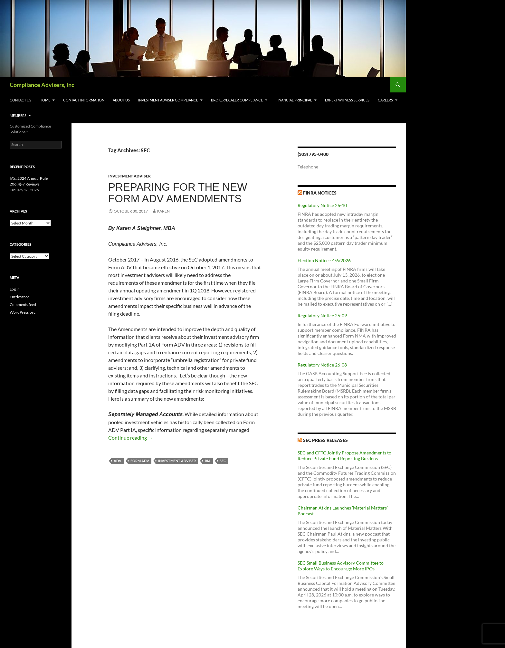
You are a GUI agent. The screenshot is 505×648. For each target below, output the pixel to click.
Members (18, 115)
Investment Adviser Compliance (168, 100)
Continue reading (130, 437)
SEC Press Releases (325, 440)
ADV (117, 461)
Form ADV (139, 461)
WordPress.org (22, 312)
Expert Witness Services (347, 100)
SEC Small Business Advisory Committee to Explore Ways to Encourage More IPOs (341, 565)
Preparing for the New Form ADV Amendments (177, 193)
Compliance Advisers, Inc (42, 84)
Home (45, 100)
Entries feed (20, 296)
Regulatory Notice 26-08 (322, 364)
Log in (15, 289)
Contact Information (83, 100)
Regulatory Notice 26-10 (322, 205)
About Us (121, 100)
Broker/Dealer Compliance (237, 100)
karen (163, 211)
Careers (385, 100)
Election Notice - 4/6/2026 (324, 260)
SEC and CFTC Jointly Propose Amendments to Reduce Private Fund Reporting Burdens (344, 455)
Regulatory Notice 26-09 (322, 315)
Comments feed (23, 304)
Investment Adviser (129, 176)
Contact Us (20, 100)
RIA (208, 461)
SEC (223, 461)
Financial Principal (294, 100)
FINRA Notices (320, 192)
